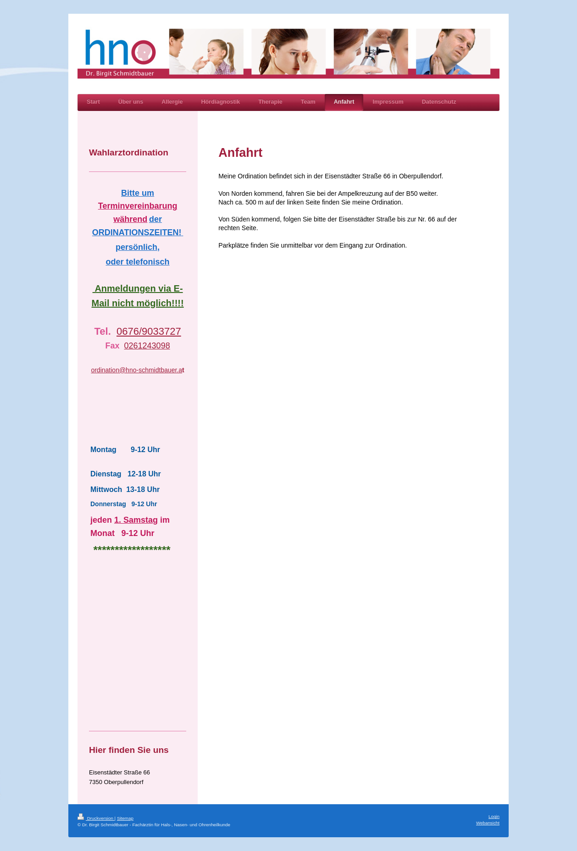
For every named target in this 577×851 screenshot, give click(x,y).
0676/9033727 (149, 331)
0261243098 (147, 345)
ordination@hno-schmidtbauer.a (136, 370)
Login (493, 816)
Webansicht (487, 822)
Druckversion (96, 818)
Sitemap (125, 818)
